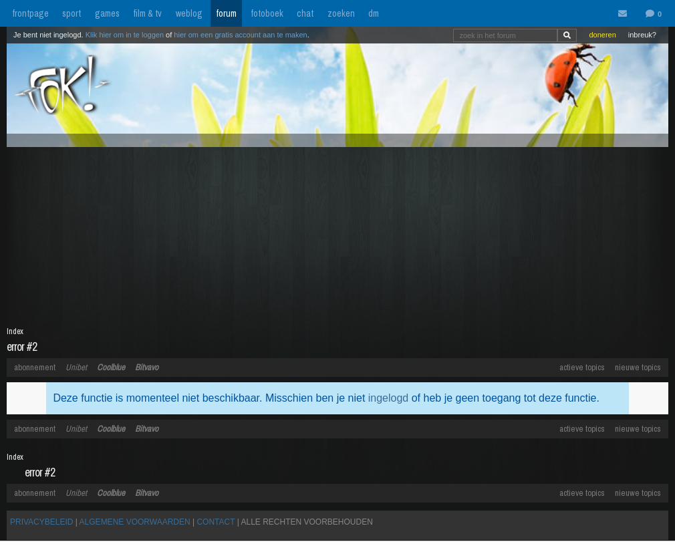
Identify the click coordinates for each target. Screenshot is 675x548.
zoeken (341, 13)
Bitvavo (146, 367)
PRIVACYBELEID (41, 522)
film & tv (147, 13)
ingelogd (388, 398)
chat (305, 13)
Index (15, 331)
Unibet (76, 367)
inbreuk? (642, 35)
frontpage (30, 13)
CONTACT (215, 522)
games (107, 13)
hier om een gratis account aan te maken (240, 35)
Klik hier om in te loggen (125, 35)
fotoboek (267, 13)
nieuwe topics (638, 367)
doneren (602, 35)
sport (71, 13)
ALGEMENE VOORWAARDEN (135, 522)
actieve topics (582, 367)
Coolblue (111, 367)
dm (373, 13)
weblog (189, 13)
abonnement (34, 367)
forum (226, 13)
